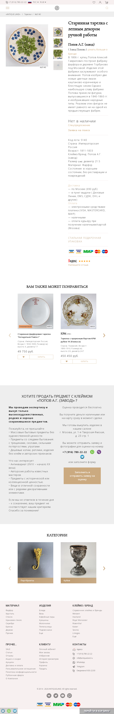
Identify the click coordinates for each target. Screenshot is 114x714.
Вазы (41, 613)
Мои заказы (44, 652)
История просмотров (49, 659)
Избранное (44, 655)
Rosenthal (77, 623)
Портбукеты (27, 580)
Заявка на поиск (79, 130)
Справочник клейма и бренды (87, 610)
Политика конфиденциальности (21, 672)
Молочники (44, 623)
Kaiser (75, 626)
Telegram (78, 666)
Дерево (9, 630)
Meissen (76, 613)
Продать (43, 668)
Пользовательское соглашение (21, 668)
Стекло (9, 617)
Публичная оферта (15, 675)
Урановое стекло (14, 620)
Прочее (9, 633)
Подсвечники (45, 630)
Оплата (72, 203)
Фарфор (9, 610)
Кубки (67, 580)
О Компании (12, 678)
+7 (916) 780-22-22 (74, 452)
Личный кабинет (47, 649)
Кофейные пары (47, 617)
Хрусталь (10, 613)
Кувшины (44, 620)
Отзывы (9, 655)
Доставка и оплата (14, 665)
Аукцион (10, 662)
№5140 (38, 14)
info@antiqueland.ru (83, 658)
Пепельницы (45, 626)
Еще (41, 633)
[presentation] (9, 334)
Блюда (42, 610)
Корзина (43, 665)
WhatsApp (79, 662)
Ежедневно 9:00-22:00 (84, 670)
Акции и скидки (13, 659)
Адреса (77, 649)
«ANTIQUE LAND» (13, 14)
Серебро (10, 623)
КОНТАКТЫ (79, 644)
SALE (8, 649)
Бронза (9, 626)
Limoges (76, 633)
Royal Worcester (80, 620)
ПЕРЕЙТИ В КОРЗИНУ (97, 711)
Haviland (77, 617)
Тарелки (27, 14)
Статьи (9, 652)
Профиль (43, 662)
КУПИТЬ (41, 357)
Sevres (76, 630)
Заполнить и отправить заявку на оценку (82, 476)
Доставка (74, 185)
